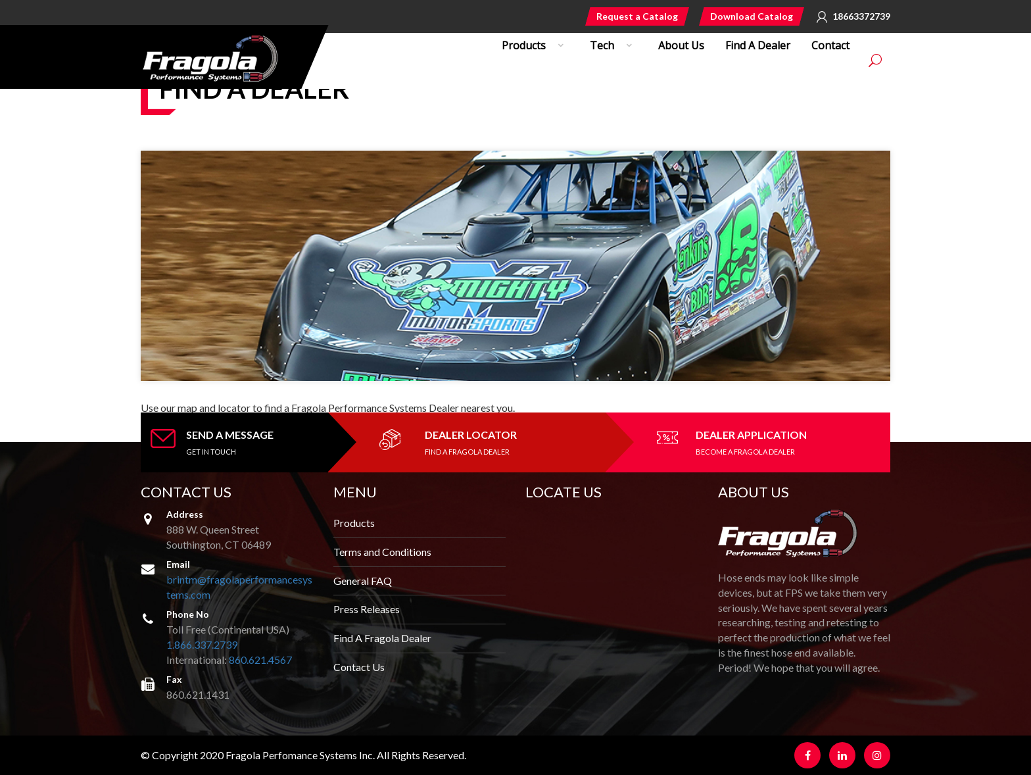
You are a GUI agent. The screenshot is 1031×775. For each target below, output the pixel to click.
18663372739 (861, 16)
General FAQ (362, 580)
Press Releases (366, 609)
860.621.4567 (260, 659)
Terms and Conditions (382, 551)
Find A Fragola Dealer (382, 638)
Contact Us (359, 667)
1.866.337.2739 (201, 644)
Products (354, 522)
